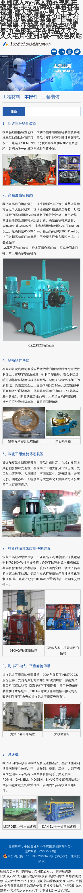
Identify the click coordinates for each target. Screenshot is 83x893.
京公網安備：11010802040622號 (28, 856)
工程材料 (11, 96)
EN (62, 52)
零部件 (31, 96)
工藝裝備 (51, 96)
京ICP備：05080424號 (40, 851)
